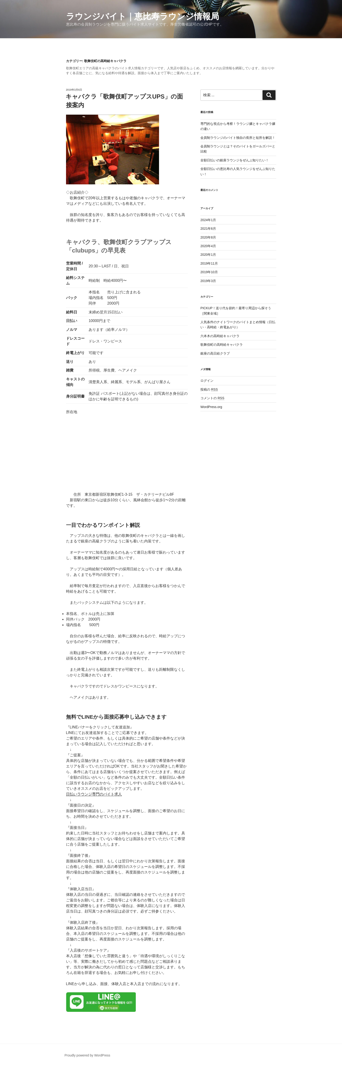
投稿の (209, 389)
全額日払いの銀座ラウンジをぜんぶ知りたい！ (234, 160)
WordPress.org (211, 407)
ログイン (206, 380)
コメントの (212, 398)
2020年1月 (208, 254)
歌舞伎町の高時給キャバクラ (221, 344)
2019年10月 (209, 272)
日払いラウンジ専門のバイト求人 (94, 794)
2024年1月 (208, 220)
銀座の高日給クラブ (215, 353)
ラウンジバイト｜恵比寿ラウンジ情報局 (142, 16)
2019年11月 (209, 263)
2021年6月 (208, 228)
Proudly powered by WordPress (87, 1055)
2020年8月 (208, 237)
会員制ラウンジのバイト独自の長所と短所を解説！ (237, 137)
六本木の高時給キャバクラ (219, 336)
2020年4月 (208, 246)
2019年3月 (208, 281)
